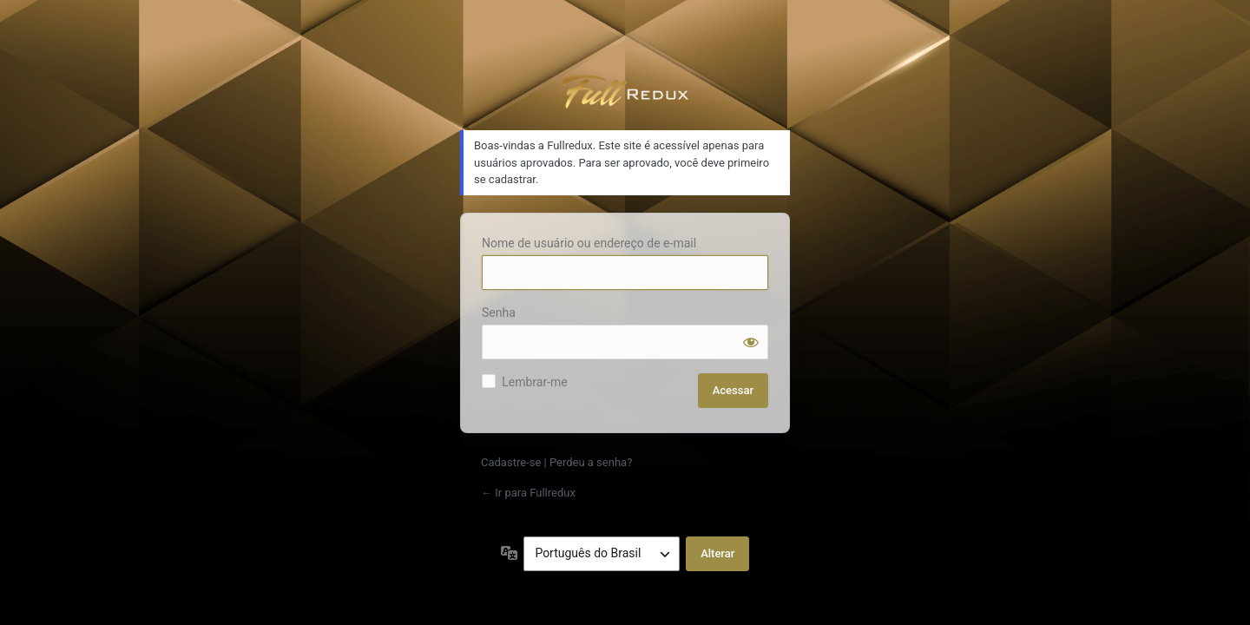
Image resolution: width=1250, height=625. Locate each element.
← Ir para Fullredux (528, 492)
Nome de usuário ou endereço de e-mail (589, 243)
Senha (499, 312)
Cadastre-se (511, 462)
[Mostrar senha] (751, 342)
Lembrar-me (535, 382)
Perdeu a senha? (590, 462)
